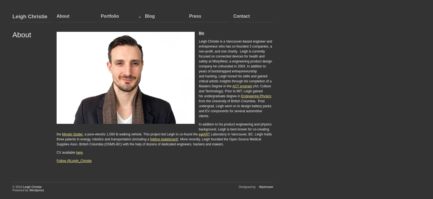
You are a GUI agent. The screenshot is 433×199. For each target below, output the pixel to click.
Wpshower (266, 186)
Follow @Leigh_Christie (74, 161)
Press (195, 16)
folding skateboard (163, 139)
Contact (241, 16)
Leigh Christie (29, 16)
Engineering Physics (256, 96)
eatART (204, 134)
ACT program (242, 86)
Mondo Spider (72, 134)
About (63, 16)
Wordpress (36, 190)
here (79, 153)
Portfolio (110, 16)
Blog (150, 16)
